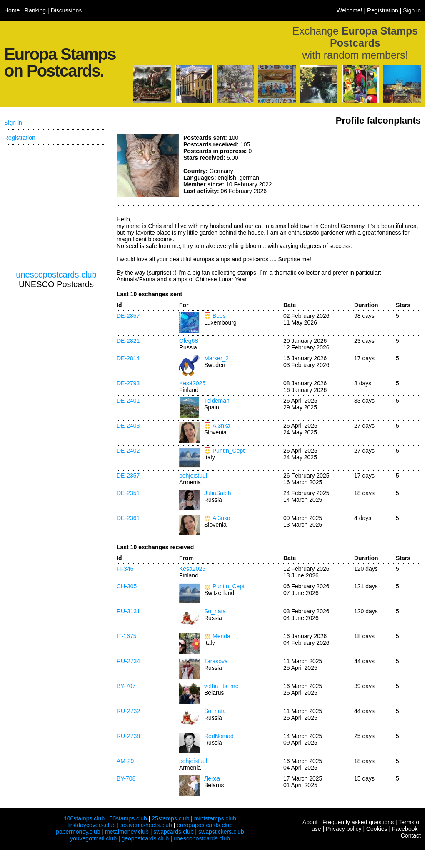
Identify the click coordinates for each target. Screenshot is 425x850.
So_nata (215, 611)
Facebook (405, 828)
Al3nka (221, 425)
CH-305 (127, 586)
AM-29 (125, 761)
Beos (219, 315)
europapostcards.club (204, 825)
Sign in (412, 10)
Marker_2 (216, 358)
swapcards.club (173, 831)
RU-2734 (128, 661)
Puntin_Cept (228, 450)
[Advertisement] (358, 165)
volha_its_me (221, 686)
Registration (382, 10)
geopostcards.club (145, 838)
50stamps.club (128, 818)
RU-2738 (128, 736)
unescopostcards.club (56, 274)
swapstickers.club (221, 831)
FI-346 (125, 568)
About (310, 822)
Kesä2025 (192, 383)
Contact (411, 835)
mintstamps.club (215, 818)
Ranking (35, 10)
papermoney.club (78, 831)
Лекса (212, 778)
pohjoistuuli (193, 475)
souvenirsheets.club (146, 825)
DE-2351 (128, 493)
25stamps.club (170, 818)
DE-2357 (128, 475)
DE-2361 (128, 518)
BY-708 (126, 778)
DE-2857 (128, 315)
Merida (221, 636)
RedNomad (219, 736)
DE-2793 (128, 383)
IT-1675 (126, 636)
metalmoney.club (127, 831)
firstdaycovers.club (92, 825)
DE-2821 (128, 340)
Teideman (217, 400)
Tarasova (216, 661)
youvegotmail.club (93, 838)
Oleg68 (188, 340)
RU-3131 (128, 611)
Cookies (377, 828)
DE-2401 (128, 400)
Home (12, 10)
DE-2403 (128, 425)
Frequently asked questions (358, 822)
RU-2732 (128, 711)
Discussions (66, 10)
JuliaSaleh (217, 493)
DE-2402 (128, 450)
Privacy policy (344, 828)
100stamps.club (84, 818)
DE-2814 (128, 358)
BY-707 (126, 686)
